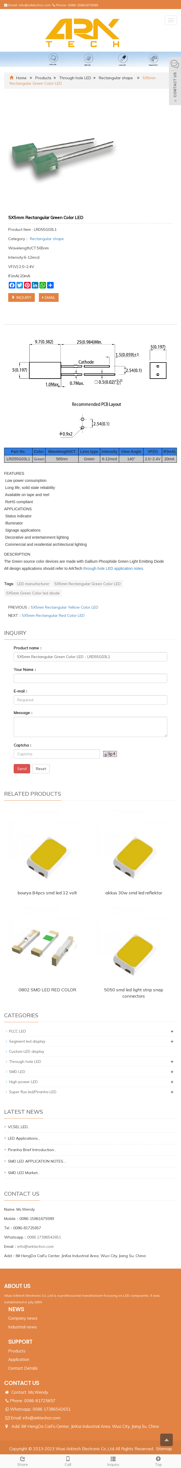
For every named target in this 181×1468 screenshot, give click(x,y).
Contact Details (23, 1368)
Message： (24, 712)
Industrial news (22, 1327)
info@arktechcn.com (35, 5)
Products (43, 77)
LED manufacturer (33, 583)
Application (18, 1359)
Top (158, 1461)
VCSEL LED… (19, 1126)
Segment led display (27, 1041)
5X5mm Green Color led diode (33, 593)
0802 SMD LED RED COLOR (47, 989)
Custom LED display (26, 1051)
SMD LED (17, 1071)
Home (21, 77)
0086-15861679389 (83, 5)
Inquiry (113, 1461)
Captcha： (23, 745)
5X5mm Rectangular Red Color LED (53, 615)
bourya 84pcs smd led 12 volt (47, 892)
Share (22, 1461)
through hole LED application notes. (114, 568)
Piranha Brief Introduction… (32, 1149)
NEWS (16, 1309)
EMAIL (48, 297)
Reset (41, 768)
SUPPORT (20, 1342)
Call (67, 1461)
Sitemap (164, 1448)
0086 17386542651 (44, 1237)
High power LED (23, 1081)
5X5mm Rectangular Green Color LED (87, 583)
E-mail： (21, 691)
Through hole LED (75, 77)
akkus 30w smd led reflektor (133, 892)
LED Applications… (24, 1138)
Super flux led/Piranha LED (32, 1091)
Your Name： (25, 669)
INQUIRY (21, 297)
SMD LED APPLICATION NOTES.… (37, 1161)
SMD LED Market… (24, 1172)
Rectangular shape (116, 77)
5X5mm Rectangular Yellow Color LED (64, 607)
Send (22, 768)
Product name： (28, 647)
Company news (23, 1318)
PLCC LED (17, 1031)
